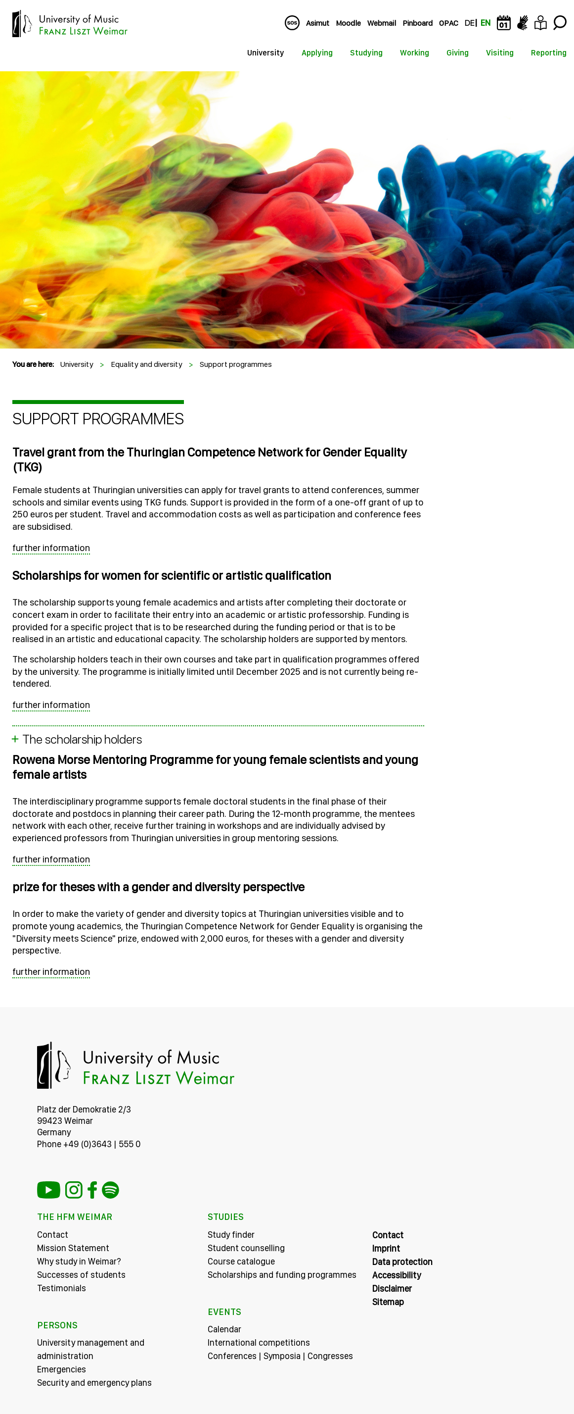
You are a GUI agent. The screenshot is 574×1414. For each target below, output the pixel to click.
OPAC (448, 23)
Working (414, 52)
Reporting (549, 52)
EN (485, 23)
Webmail (381, 23)
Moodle (348, 23)
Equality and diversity (146, 364)
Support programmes (236, 364)
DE (469, 23)
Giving (457, 52)
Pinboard (417, 23)
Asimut (317, 23)
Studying (366, 52)
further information (51, 548)
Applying (317, 52)
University (265, 52)
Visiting (500, 52)
